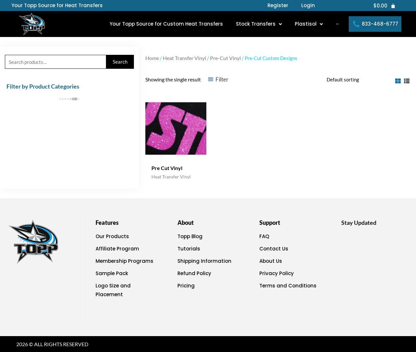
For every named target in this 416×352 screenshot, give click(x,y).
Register (277, 5)
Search (120, 62)
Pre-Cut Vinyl (225, 58)
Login (308, 5)
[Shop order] (356, 79)
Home (152, 58)
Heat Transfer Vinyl (184, 58)
